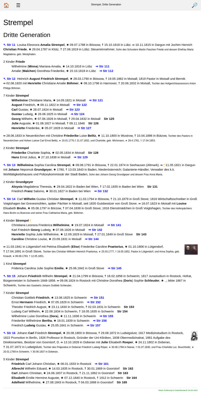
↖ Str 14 (9, 199)
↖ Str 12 (9, 78)
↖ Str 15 (9, 276)
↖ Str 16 (9, 333)
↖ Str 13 (9, 165)
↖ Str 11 (9, 44)
